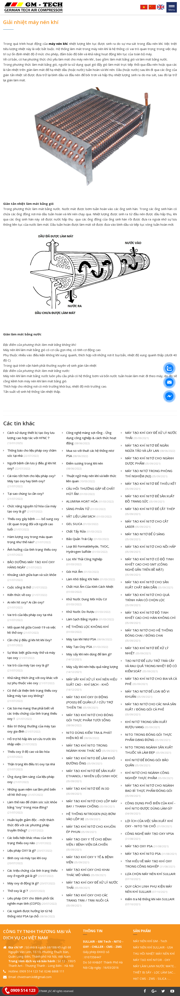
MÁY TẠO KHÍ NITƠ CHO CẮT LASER (147, 524)
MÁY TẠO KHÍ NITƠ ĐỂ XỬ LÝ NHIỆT (147, 651)
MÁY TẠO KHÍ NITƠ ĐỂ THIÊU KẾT (150, 486)
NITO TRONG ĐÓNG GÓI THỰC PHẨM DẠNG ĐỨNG (148, 737)
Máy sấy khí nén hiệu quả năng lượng (92, 670)
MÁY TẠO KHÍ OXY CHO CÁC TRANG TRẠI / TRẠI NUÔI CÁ (87, 900)
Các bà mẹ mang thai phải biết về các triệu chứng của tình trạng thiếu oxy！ (32, 714)
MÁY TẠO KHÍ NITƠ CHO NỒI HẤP (150, 549)
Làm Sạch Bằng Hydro (90, 619)
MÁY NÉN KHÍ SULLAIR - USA (153, 947)
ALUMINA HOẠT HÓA (90, 501)
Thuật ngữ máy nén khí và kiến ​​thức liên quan (91, 479)
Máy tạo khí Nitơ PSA (89, 639)
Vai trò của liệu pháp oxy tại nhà (29, 618)
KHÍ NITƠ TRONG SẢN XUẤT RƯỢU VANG (146, 725)
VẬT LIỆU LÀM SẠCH (89, 516)
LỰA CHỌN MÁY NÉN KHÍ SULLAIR (150, 877)
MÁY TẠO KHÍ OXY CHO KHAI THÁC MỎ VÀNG (88, 873)
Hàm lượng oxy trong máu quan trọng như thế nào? (30, 540)
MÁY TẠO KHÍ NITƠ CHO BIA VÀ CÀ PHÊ (151, 681)
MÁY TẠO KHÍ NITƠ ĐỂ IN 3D (87, 791)
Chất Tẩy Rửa (84, 531)
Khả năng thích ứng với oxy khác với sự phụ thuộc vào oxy (32, 681)
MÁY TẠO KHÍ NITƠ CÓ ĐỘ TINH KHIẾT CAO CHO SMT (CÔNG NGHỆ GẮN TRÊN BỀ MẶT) (149, 567)
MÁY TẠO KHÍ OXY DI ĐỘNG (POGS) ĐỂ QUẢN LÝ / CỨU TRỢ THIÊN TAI (89, 702)
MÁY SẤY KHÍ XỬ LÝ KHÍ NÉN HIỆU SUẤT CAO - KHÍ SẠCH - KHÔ (91, 684)
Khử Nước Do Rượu (88, 611)
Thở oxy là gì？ (26, 891)
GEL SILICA (82, 524)
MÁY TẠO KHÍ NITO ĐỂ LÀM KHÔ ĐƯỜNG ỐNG (90, 761)
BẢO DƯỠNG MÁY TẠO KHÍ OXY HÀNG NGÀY (31, 565)
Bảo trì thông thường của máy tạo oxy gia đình (31, 729)
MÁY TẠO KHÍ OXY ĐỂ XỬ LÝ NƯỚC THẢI (92, 885)
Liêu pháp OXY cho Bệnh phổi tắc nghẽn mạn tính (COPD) (32, 901)
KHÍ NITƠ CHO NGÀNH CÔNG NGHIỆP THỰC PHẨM (149, 776)
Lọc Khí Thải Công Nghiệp (84, 562)
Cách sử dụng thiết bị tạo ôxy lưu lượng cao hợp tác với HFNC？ (31, 438)
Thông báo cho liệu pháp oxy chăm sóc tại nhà (31, 453)
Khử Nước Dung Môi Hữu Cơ (86, 602)
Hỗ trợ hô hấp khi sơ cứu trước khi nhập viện (31, 742)
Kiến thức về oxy (27, 595)
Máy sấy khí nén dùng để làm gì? (89, 657)
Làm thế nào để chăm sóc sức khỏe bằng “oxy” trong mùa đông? (32, 807)
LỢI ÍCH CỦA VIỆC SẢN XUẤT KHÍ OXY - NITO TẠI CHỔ (149, 824)
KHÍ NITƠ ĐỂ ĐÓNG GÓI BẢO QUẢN (147, 763)
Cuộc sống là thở (27, 587)
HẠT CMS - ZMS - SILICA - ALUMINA (150, 979)
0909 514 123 (22, 990)
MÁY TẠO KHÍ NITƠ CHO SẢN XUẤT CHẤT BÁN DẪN (149, 585)
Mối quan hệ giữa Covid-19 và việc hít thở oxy (31, 630)
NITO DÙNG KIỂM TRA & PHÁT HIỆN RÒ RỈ (89, 735)
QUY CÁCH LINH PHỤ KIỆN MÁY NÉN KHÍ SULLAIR (148, 889)
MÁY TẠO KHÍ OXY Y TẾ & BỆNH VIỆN (89, 860)
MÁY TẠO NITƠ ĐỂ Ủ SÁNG (145, 537)
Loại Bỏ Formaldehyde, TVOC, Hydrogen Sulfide (87, 549)
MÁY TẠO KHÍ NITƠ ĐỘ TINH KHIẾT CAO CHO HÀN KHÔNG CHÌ (150, 618)
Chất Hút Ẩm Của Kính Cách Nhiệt (89, 589)
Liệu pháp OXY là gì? (29, 850)
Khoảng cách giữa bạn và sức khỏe (31, 578)
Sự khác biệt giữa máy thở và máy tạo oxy (31, 655)
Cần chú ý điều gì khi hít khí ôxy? (29, 643)
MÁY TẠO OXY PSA (147, 846)
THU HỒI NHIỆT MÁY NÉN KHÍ (154, 954)
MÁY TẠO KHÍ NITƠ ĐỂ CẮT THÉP (150, 512)
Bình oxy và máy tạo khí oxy (27, 861)
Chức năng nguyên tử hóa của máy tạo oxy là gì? (31, 509)
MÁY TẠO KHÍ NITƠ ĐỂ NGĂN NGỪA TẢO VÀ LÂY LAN (150, 448)
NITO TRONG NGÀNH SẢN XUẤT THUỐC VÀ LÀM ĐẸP (149, 750)
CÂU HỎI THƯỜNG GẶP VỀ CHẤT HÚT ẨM (90, 491)
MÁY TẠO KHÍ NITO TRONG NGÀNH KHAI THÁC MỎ (91, 748)
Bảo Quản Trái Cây (87, 539)
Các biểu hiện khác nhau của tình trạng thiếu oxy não (29, 841)
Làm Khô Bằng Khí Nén (90, 579)
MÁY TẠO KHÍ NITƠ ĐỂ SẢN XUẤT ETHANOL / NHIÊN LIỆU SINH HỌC (92, 776)
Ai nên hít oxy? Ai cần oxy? (25, 605)
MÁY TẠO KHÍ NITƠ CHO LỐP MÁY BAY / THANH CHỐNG (91, 804)
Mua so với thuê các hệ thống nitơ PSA (90, 453)
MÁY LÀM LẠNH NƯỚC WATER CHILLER (154, 966)
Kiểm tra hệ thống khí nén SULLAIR (149, 902)
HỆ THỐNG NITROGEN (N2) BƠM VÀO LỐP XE (90, 817)
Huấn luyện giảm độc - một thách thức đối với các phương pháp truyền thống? (30, 825)
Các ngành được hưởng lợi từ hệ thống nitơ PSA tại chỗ (31, 914)
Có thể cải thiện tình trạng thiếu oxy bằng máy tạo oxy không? (32, 696)
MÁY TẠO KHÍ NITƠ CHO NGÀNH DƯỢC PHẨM (149, 461)
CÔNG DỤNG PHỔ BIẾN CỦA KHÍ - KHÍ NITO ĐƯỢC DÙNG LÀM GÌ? (150, 808)
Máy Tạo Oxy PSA (87, 647)
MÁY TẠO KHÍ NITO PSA (151, 853)
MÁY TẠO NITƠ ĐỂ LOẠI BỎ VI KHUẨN (147, 694)
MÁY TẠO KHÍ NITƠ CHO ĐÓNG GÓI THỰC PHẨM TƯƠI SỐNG (89, 720)
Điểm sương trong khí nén (84, 466)
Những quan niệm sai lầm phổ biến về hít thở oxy (31, 792)
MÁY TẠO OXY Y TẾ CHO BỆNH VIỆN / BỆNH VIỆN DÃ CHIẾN (89, 844)
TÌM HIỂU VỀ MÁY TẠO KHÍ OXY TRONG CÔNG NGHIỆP (150, 864)
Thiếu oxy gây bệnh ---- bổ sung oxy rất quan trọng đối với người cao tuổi (33, 524)
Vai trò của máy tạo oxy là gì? (28, 668)
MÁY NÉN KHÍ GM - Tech (150, 941)
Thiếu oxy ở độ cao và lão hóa (28, 754)
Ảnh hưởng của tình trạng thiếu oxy (32, 552)
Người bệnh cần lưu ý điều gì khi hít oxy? (31, 466)
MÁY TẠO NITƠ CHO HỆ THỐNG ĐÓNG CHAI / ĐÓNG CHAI (149, 635)
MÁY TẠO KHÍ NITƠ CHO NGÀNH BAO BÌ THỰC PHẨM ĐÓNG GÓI (149, 790)
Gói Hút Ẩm (82, 571)
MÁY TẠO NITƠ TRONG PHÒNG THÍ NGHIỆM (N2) (148, 474)
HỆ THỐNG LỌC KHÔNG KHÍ (87, 630)
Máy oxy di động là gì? (31, 883)
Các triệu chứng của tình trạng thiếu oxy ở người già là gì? (32, 873)
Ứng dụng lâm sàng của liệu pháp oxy (30, 779)
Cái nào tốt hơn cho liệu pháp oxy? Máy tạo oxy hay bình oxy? (31, 481)
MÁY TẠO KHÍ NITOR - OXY (151, 960)
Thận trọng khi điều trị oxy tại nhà (31, 767)
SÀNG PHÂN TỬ (85, 509)
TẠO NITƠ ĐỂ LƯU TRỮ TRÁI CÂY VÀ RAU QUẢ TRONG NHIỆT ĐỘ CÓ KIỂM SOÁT (151, 666)
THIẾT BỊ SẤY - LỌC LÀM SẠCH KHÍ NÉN (154, 972)
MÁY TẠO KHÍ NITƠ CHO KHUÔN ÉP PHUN (90, 829)
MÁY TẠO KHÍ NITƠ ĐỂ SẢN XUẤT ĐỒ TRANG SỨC (150, 499)
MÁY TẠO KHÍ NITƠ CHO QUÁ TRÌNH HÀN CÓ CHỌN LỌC (147, 600)
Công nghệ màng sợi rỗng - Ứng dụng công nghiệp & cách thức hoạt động (91, 438)
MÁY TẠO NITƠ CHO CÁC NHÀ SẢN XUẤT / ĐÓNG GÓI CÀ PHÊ (150, 709)
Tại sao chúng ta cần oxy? (25, 496)
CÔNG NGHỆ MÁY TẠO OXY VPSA (149, 836)
